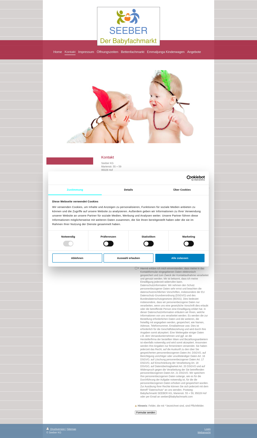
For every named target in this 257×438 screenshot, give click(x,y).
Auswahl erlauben (128, 258)
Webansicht (204, 432)
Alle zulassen (179, 258)
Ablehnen (77, 258)
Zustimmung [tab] (75, 189)
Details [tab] (128, 189)
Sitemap (71, 429)
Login (208, 429)
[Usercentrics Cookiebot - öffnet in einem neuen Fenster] (189, 178)
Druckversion (55, 429)
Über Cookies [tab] (182, 189)
